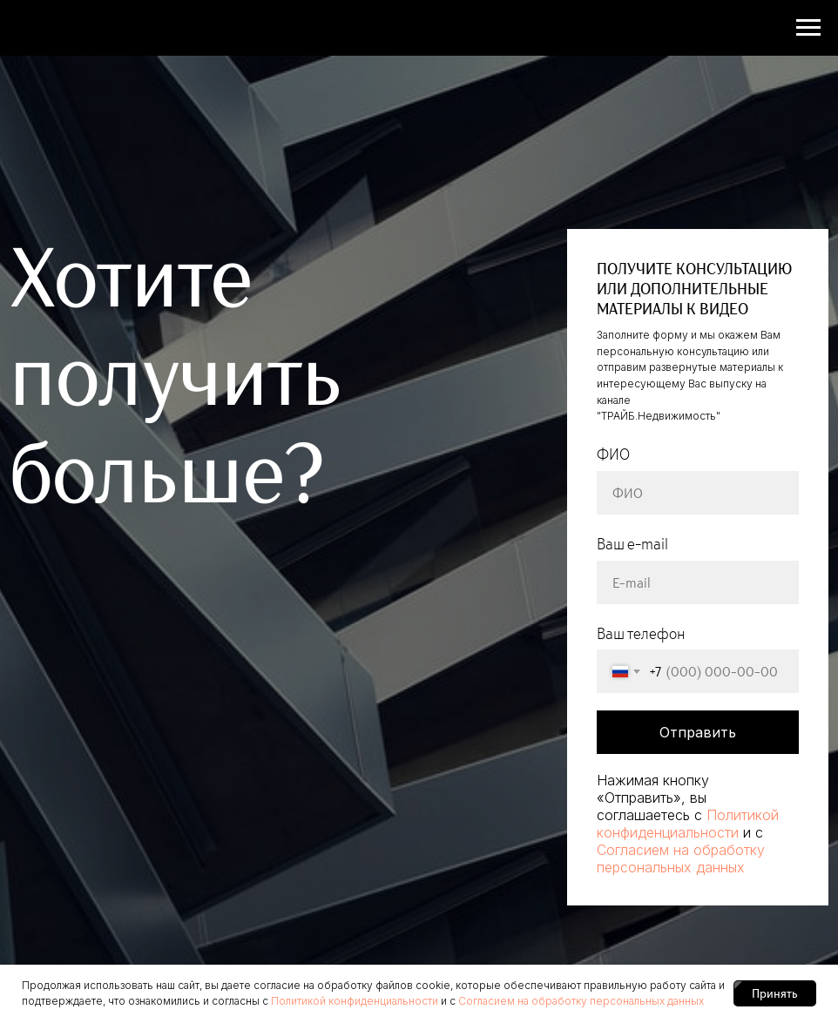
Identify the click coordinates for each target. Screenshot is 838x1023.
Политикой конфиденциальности (688, 823)
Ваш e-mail (632, 544)
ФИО (613, 454)
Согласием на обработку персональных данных (681, 858)
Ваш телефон (641, 633)
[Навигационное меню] (808, 28)
